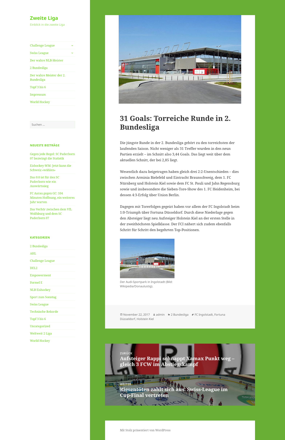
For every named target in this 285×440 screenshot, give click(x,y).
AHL (33, 253)
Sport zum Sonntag (43, 297)
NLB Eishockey (40, 290)
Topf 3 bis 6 (38, 87)
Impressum (38, 95)
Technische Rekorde (44, 312)
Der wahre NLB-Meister (46, 60)
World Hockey (40, 102)
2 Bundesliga (39, 68)
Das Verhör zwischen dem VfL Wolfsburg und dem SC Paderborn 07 (51, 213)
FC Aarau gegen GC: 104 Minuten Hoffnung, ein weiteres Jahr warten (52, 197)
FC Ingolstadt (204, 315)
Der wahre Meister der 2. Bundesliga (47, 77)
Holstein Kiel (145, 319)
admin (160, 315)
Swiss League (39, 53)
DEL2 (33, 268)
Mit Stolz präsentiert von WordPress (145, 430)
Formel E (36, 283)
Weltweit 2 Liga (41, 333)
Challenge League (42, 45)
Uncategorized (40, 326)
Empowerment (40, 275)
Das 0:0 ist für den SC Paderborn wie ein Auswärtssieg (44, 181)
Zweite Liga (44, 18)
